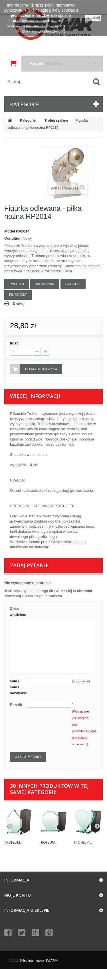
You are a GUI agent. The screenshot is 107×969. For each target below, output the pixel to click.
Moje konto (17, 895)
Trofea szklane (56, 121)
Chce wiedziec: (18, 612)
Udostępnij (45, 283)
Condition (13, 238)
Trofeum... (13, 842)
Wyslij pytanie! (28, 756)
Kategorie (28, 121)
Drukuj (19, 303)
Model (9, 231)
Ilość (14, 343)
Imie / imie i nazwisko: (18, 687)
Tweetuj (16, 283)
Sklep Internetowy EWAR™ (39, 960)
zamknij (93, 18)
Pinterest (18, 294)
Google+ (73, 283)
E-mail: (16, 705)
